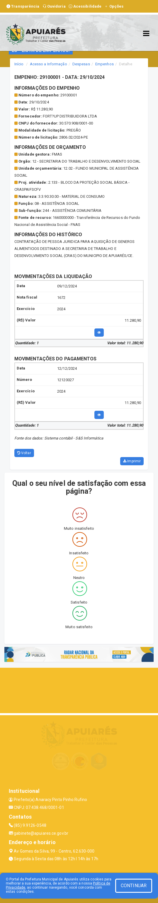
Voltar (24, 453)
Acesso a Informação (48, 64)
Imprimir (132, 461)
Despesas (81, 64)
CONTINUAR (134, 885)
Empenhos (104, 64)
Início (19, 64)
